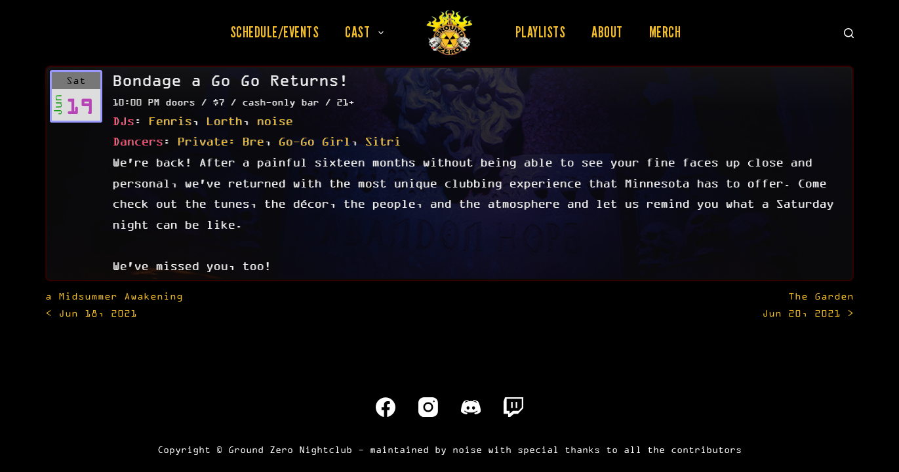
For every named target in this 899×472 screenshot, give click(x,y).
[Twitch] (513, 407)
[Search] (849, 33)
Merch (665, 32)
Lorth (224, 120)
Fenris (169, 120)
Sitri (383, 141)
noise (274, 120)
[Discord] (471, 407)
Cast (367, 32)
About (607, 32)
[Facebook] (385, 407)
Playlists (540, 32)
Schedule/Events (274, 32)
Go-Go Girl (314, 141)
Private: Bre (220, 141)
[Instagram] (428, 407)
